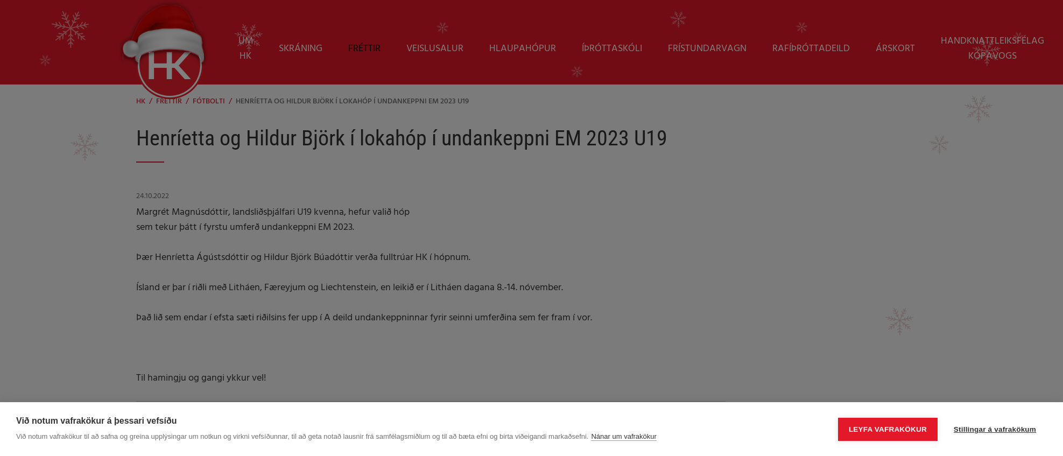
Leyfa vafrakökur (888, 429)
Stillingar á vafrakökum (995, 429)
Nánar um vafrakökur (623, 436)
